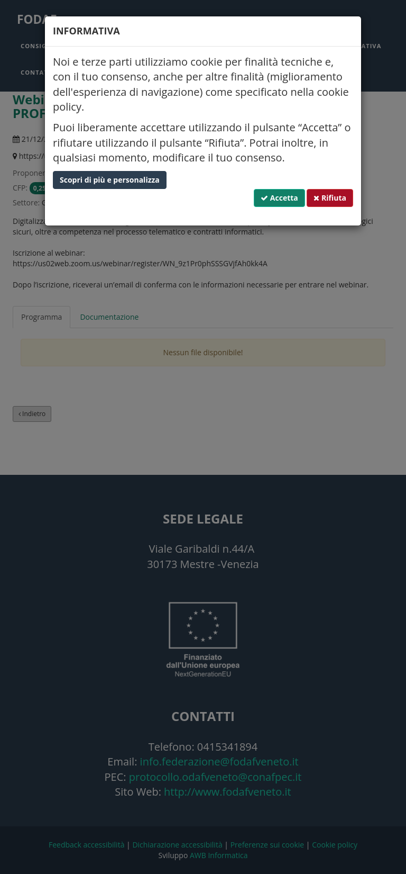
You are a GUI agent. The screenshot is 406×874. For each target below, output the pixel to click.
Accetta (279, 198)
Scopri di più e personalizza (110, 180)
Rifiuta (329, 198)
